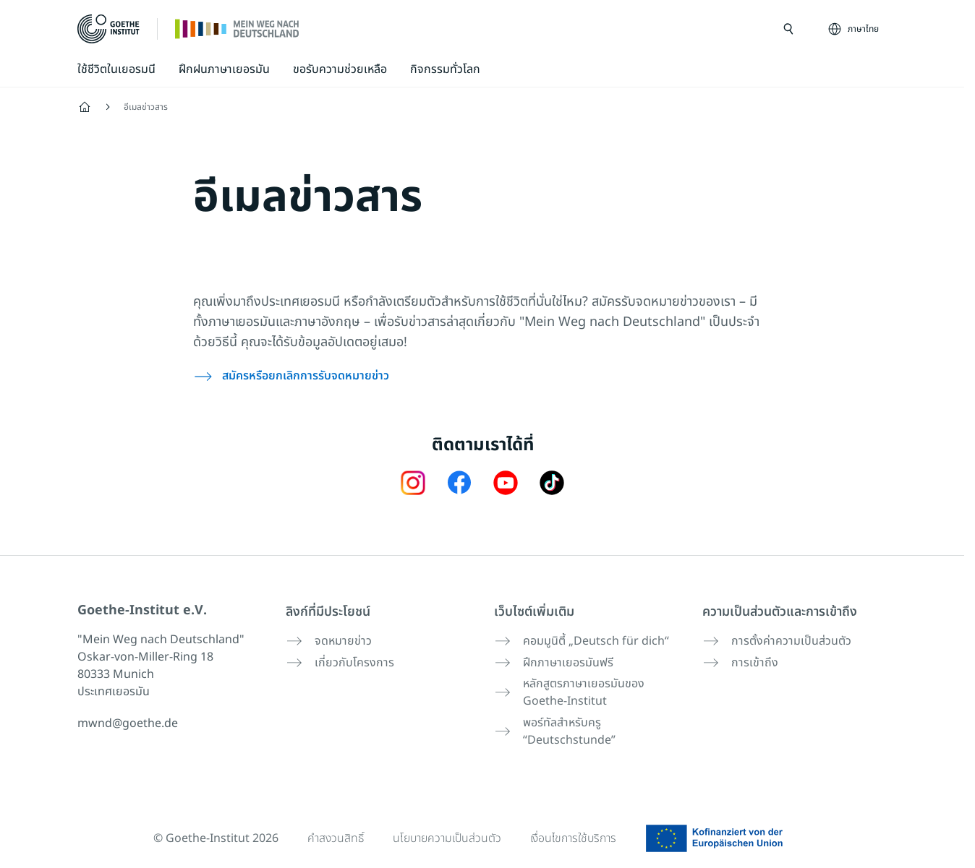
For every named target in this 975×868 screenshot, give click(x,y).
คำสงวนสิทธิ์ (333, 833)
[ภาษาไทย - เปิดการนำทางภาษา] (854, 29)
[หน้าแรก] (237, 28)
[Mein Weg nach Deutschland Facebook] (459, 482)
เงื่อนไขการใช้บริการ (575, 833)
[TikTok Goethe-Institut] (551, 482)
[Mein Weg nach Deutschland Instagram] (413, 482)
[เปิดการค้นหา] (788, 29)
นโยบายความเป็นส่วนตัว (446, 833)
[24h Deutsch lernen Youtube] (505, 482)
